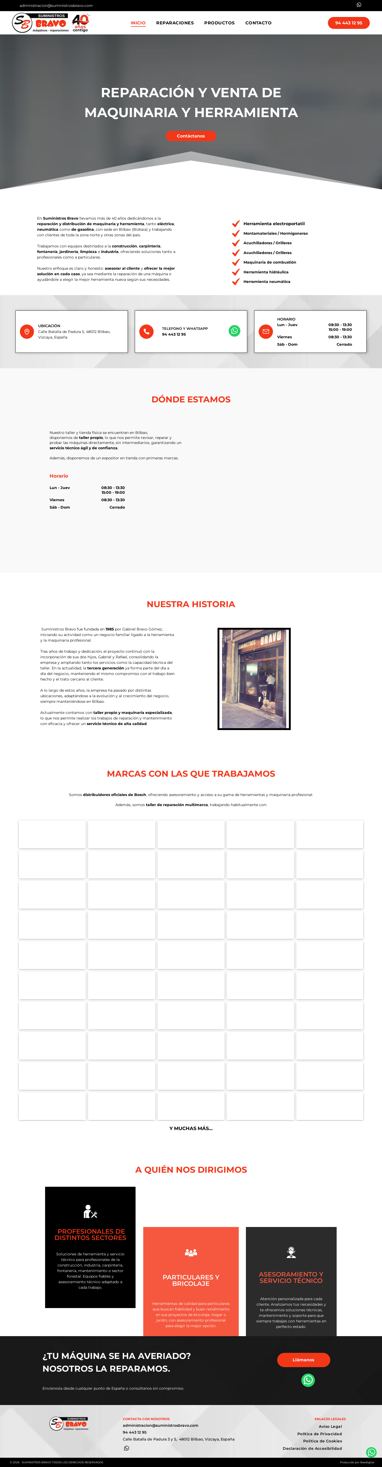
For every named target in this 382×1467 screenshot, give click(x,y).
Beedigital (367, 1462)
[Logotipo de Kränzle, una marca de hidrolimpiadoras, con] (52, 955)
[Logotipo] (329, 955)
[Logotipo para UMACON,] (329, 834)
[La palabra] (121, 864)
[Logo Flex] (260, 864)
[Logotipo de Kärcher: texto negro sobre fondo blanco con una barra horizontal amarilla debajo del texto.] (191, 925)
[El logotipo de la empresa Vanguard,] (191, 1106)
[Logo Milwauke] (52, 895)
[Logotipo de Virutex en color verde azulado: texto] (260, 895)
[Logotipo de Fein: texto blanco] (260, 1015)
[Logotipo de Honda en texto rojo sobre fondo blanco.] (191, 1046)
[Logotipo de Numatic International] (329, 1106)
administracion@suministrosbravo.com (56, 5)
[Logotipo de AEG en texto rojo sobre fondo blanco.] (191, 1015)
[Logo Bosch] (52, 834)
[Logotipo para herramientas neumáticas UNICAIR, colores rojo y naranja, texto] (121, 955)
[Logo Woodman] (329, 985)
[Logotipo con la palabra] (329, 1015)
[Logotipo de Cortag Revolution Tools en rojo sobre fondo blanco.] (52, 1015)
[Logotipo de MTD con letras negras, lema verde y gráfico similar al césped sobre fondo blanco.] (52, 1076)
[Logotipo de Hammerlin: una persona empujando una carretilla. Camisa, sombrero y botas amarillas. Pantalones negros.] (121, 834)
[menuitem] (138, 22)
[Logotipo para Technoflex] (260, 985)
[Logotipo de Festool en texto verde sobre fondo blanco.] (329, 864)
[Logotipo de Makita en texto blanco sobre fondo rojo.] (191, 864)
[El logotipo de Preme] (329, 1076)
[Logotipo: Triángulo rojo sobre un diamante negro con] (260, 925)
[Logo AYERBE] (121, 1076)
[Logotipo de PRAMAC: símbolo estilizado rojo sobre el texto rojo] (52, 925)
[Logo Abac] (329, 895)
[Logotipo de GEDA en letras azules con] (191, 834)
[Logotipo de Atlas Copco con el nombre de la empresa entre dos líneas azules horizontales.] (121, 925)
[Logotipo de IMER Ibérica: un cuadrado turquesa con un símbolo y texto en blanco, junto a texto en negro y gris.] (329, 925)
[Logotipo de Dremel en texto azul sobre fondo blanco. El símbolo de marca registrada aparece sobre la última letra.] (191, 895)
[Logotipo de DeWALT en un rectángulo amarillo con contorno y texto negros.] (121, 895)
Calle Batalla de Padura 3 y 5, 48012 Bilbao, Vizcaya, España (179, 1439)
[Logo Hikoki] (52, 864)
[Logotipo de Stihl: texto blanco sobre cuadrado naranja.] (260, 1046)
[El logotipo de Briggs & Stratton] (121, 1106)
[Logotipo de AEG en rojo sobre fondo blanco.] (52, 985)
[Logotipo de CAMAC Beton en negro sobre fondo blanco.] (260, 834)
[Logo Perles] (121, 985)
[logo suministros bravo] (191, 955)
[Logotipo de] (260, 955)
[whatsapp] (359, 6)
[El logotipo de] (260, 1106)
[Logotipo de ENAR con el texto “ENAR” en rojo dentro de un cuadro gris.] (191, 985)
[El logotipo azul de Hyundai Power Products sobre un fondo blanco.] (191, 1076)
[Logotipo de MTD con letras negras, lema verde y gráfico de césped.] (329, 1046)
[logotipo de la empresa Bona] (260, 1076)
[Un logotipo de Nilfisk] (52, 1106)
